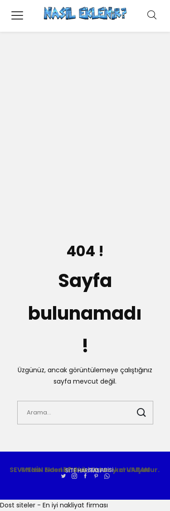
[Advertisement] (85, 135)
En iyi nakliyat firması (75, 505)
